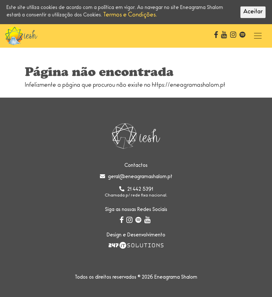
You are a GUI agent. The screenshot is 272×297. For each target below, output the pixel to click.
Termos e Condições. (130, 15)
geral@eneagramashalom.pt (140, 177)
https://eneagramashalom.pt (188, 85)
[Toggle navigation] (258, 35)
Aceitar (253, 12)
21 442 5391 (140, 189)
